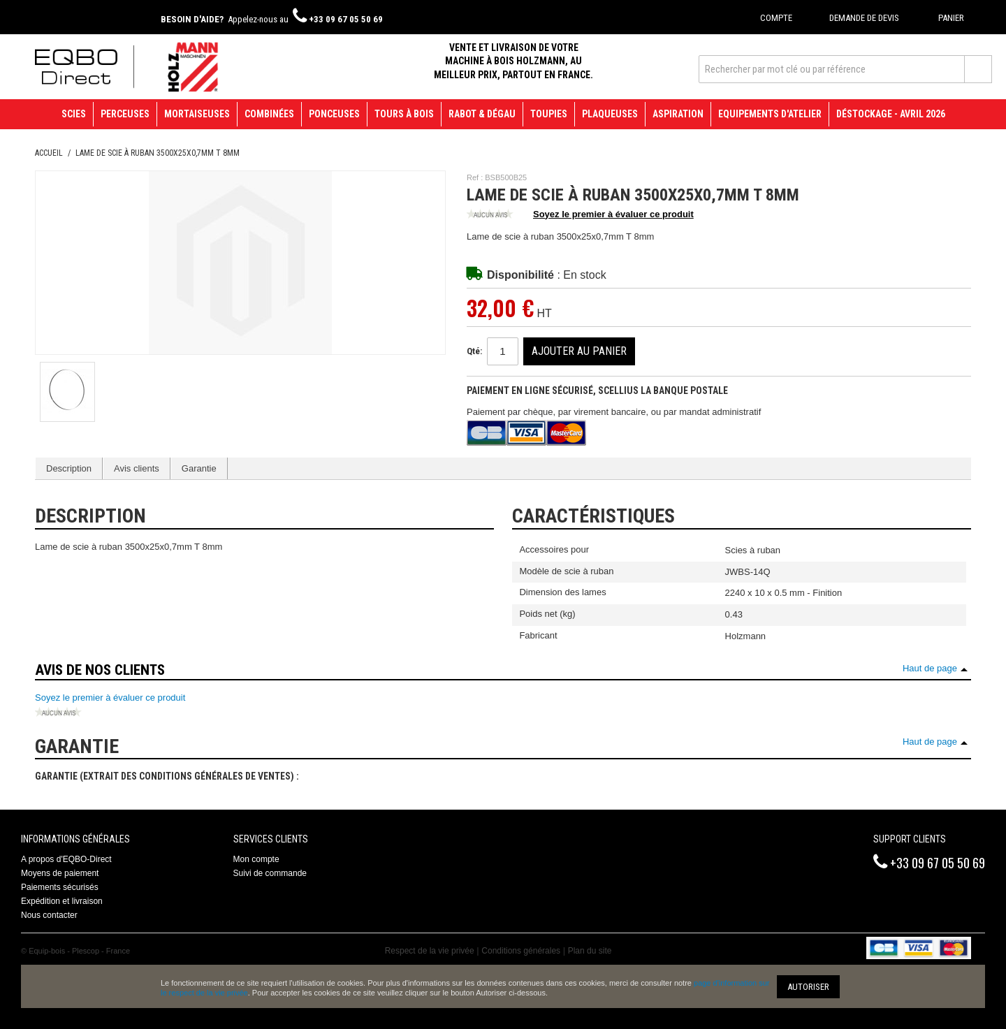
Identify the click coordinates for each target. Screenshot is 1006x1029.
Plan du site (590, 951)
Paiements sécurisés (60, 887)
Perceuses (125, 113)
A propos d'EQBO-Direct (66, 859)
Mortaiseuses (197, 113)
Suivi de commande (270, 873)
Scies (73, 113)
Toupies (548, 113)
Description (69, 468)
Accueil (49, 153)
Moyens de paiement (60, 873)
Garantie (199, 468)
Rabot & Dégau (482, 113)
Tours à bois (404, 113)
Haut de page (930, 668)
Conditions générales (520, 951)
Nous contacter (49, 915)
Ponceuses (334, 113)
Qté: (474, 351)
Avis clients (136, 468)
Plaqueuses (610, 113)
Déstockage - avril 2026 (890, 113)
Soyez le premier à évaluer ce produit (580, 215)
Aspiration (678, 113)
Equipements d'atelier (770, 113)
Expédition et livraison (62, 901)
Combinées (269, 113)
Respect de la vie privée (429, 951)
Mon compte (256, 859)
